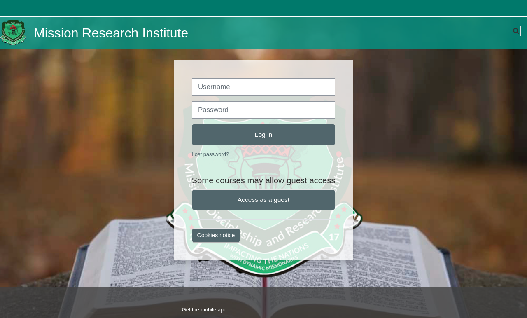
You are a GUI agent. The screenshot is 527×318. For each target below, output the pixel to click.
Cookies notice (216, 235)
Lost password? (210, 154)
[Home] (13, 33)
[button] (516, 31)
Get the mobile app (204, 309)
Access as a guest (263, 199)
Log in (263, 134)
